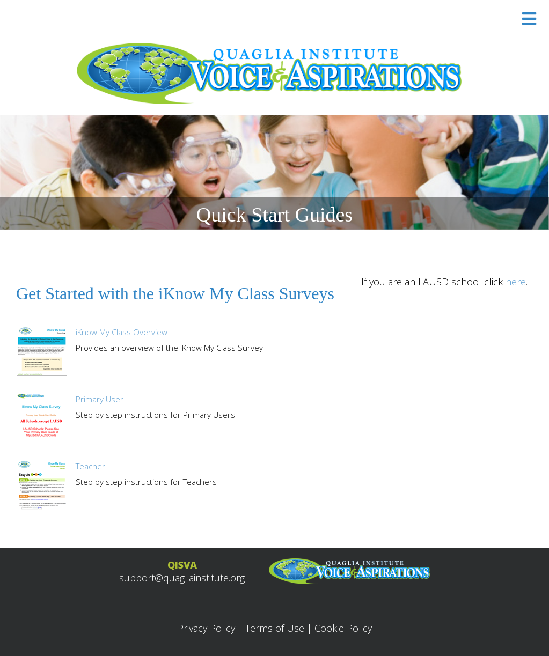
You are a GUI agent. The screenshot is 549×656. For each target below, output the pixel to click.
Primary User (99, 399)
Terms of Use (274, 628)
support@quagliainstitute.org (182, 577)
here (516, 281)
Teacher (90, 466)
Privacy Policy (206, 628)
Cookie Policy (343, 628)
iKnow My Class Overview (121, 332)
